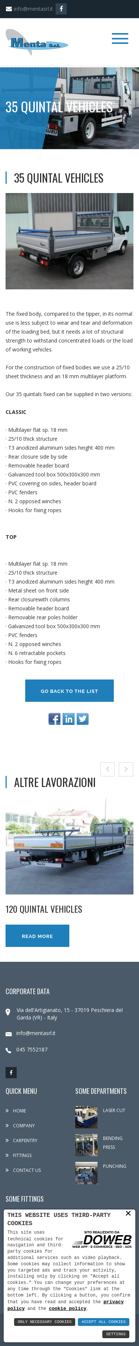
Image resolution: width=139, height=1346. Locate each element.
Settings (116, 1334)
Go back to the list (69, 691)
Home (16, 1111)
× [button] (128, 1213)
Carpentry (21, 1140)
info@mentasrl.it (29, 9)
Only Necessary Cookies (45, 1322)
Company (20, 1125)
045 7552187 (26, 1049)
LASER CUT (114, 1110)
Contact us (23, 1170)
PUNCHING (114, 1166)
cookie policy (67, 1308)
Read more (37, 936)
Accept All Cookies (104, 1322)
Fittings (19, 1155)
